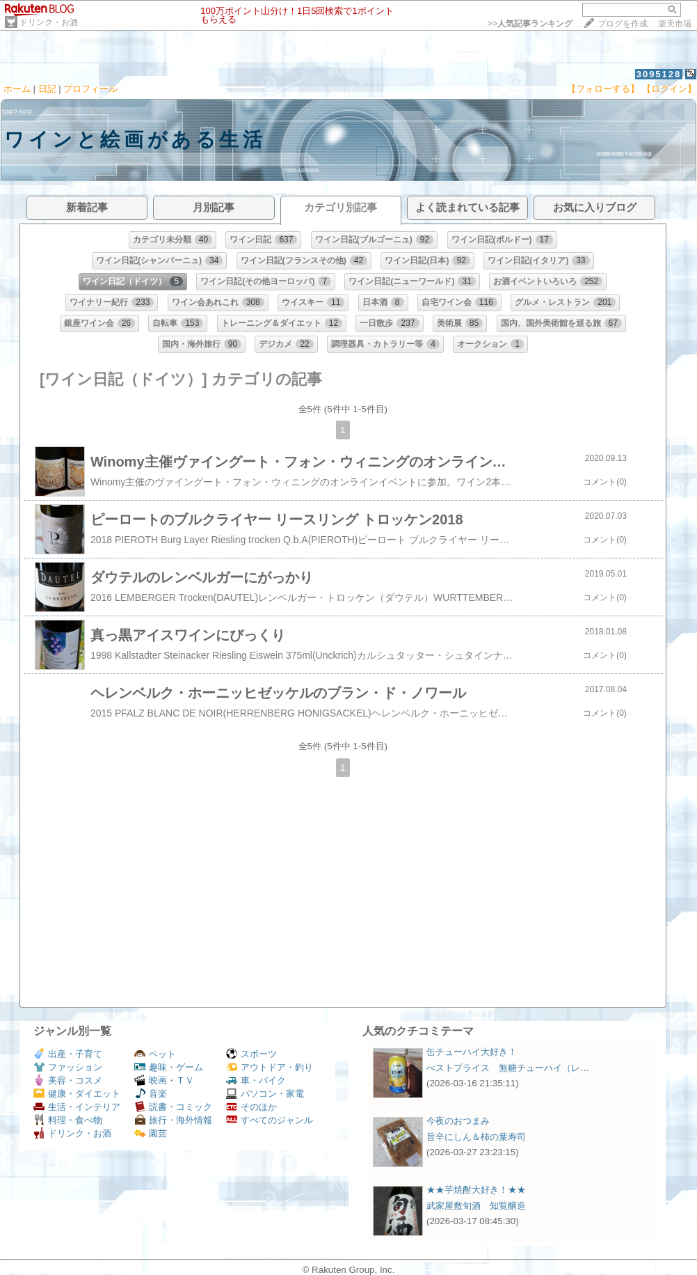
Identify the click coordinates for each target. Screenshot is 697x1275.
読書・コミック (173, 1107)
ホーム (17, 89)
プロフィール (90, 89)
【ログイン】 (669, 89)
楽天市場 (674, 24)
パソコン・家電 (265, 1093)
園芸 (150, 1133)
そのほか (251, 1107)
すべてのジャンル (269, 1120)
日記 (47, 89)
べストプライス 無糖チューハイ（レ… (507, 1068)
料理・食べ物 (67, 1120)
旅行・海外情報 (173, 1120)
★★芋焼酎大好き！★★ (476, 1189)
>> (530, 24)
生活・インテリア (76, 1107)
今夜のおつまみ (458, 1121)
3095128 (659, 74)
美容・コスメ (67, 1080)
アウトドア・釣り (269, 1067)
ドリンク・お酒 (48, 22)
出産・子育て (67, 1054)
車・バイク (256, 1080)
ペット (155, 1054)
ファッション (67, 1067)
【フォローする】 (603, 89)
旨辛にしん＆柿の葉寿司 (476, 1137)
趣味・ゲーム (168, 1067)
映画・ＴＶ (164, 1080)
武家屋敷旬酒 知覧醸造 (476, 1205)
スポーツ (251, 1054)
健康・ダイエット (76, 1093)
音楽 (150, 1093)
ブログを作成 (623, 24)
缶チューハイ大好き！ (471, 1052)
